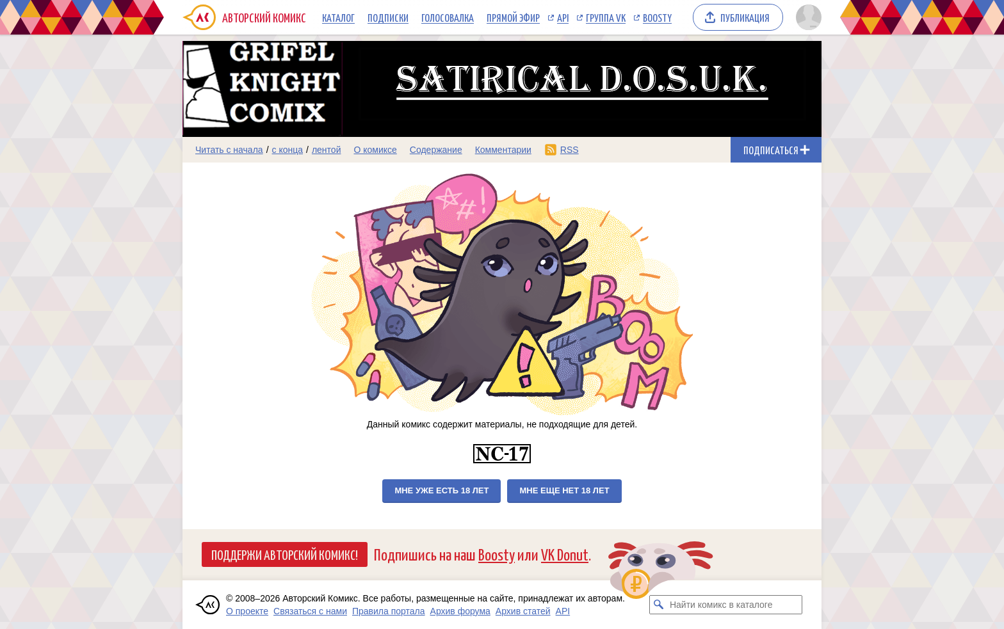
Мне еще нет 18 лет (564, 490)
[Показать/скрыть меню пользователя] (806, 17)
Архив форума (460, 611)
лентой (326, 150)
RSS (569, 150)
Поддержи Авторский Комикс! (284, 554)
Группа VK (606, 17)
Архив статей (523, 611)
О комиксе (374, 150)
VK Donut (564, 554)
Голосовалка (447, 17)
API (563, 17)
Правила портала (388, 611)
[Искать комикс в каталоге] (659, 605)
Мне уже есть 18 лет (441, 490)
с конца (288, 150)
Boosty (657, 17)
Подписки (388, 17)
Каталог (338, 17)
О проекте (247, 611)
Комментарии (503, 150)
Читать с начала (229, 150)
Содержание (436, 150)
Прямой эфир (513, 17)
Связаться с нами (310, 611)
